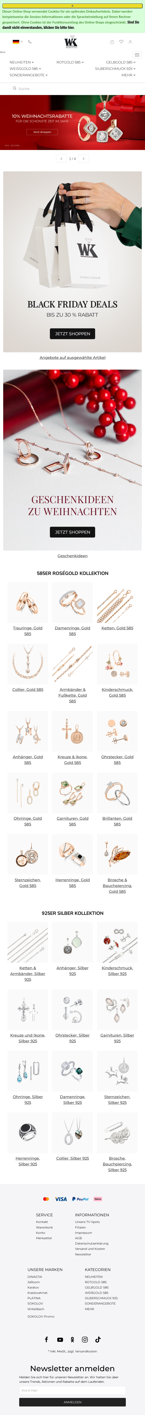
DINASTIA (35, 1277)
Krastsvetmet (38, 1293)
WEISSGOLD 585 (25, 69)
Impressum (83, 1233)
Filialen (80, 1227)
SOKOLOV (35, 1303)
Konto (40, 1233)
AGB (78, 1238)
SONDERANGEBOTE (29, 75)
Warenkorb (44, 1227)
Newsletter (83, 1254)
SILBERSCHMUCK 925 (115, 69)
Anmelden (72, 1402)
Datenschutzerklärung (92, 1243)
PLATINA (34, 1298)
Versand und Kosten (90, 1249)
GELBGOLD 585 (120, 62)
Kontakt (42, 1222)
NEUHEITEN (22, 62)
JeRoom (34, 1282)
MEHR (128, 75)
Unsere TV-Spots (87, 1222)
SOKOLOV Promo (41, 1316)
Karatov (33, 1287)
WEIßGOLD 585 (96, 1293)
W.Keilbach (36, 1309)
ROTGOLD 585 (70, 62)
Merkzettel (44, 1238)
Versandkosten (86, 1351)
